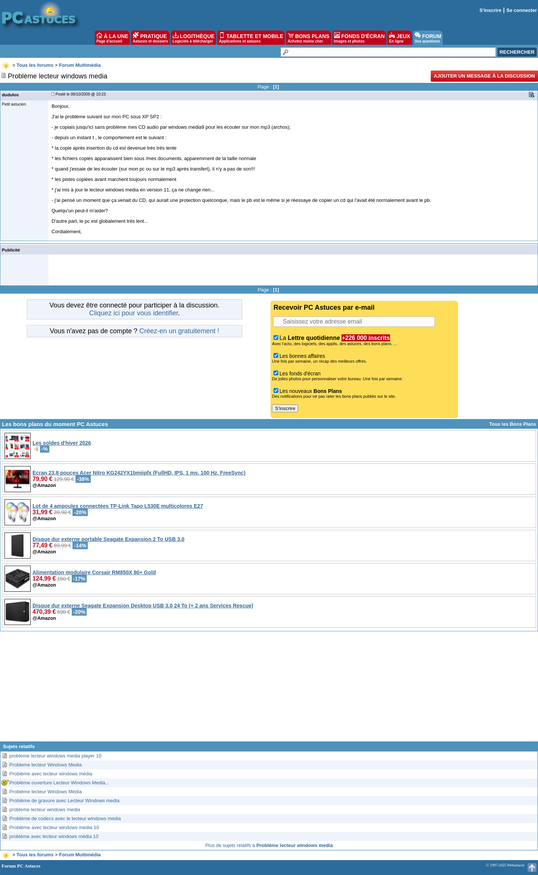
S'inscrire (490, 10)
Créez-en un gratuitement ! (179, 331)
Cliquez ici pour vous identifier (133, 313)
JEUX (399, 37)
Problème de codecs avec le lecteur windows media (65, 818)
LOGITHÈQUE (193, 37)
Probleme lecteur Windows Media (45, 765)
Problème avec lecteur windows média (50, 773)
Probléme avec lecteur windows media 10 (54, 827)
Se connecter (521, 10)
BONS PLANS (309, 37)
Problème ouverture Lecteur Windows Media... (59, 782)
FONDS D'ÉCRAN (359, 37)
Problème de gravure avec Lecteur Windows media (64, 800)
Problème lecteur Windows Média (45, 791)
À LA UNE (112, 37)
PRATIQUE (150, 37)
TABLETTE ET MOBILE (251, 37)
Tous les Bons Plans (512, 424)
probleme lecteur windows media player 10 (55, 756)
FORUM (428, 37)
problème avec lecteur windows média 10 (53, 836)
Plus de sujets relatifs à (269, 845)
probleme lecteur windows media (44, 809)
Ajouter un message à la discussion (484, 76)
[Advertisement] (269, 689)
